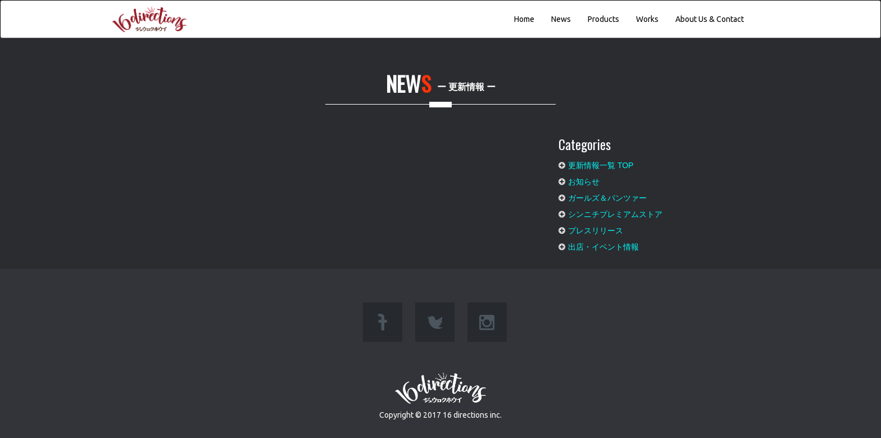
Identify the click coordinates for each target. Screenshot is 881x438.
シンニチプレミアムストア (615, 211)
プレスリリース (595, 227)
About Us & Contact (709, 19)
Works (647, 19)
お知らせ (584, 178)
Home (524, 19)
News (561, 19)
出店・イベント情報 (603, 244)
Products (603, 19)
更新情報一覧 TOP (600, 162)
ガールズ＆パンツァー (607, 195)
